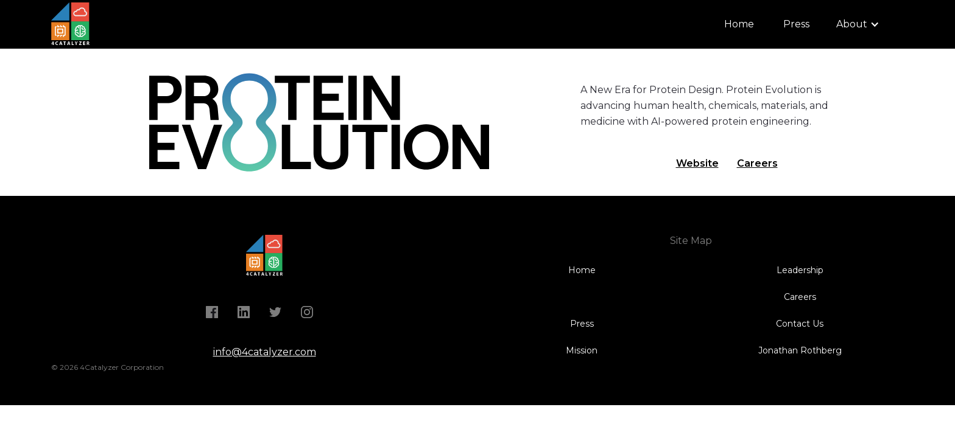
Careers (757, 163)
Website (697, 163)
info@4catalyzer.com (264, 352)
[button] (858, 24)
